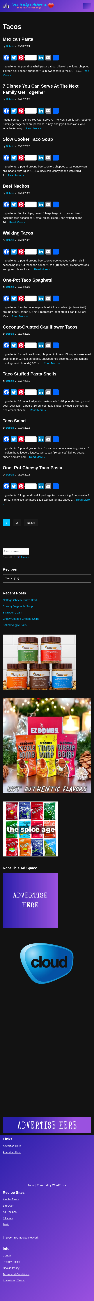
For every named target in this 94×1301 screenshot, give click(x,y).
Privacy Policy (11, 1261)
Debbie (10, 46)
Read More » (34, 128)
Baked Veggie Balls (14, 624)
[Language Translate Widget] (16, 551)
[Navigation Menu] (87, 6)
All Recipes (10, 1211)
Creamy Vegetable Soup (18, 606)
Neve (31, 1185)
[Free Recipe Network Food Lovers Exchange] (28, 6)
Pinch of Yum (11, 1199)
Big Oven (8, 1205)
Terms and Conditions (16, 1274)
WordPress (59, 1185)
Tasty (6, 1224)
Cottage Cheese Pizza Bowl (20, 600)
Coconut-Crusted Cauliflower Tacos (40, 327)
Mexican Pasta (18, 39)
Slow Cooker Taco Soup (28, 139)
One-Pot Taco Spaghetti (27, 280)
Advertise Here (12, 1145)
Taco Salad (14, 420)
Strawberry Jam (12, 612)
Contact (7, 1255)
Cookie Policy (11, 1267)
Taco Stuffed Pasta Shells (29, 373)
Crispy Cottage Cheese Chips (21, 618)
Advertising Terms (14, 1280)
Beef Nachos (16, 186)
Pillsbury (8, 1218)
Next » (31, 522)
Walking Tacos (18, 233)
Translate (21, 557)
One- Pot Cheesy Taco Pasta (32, 467)
